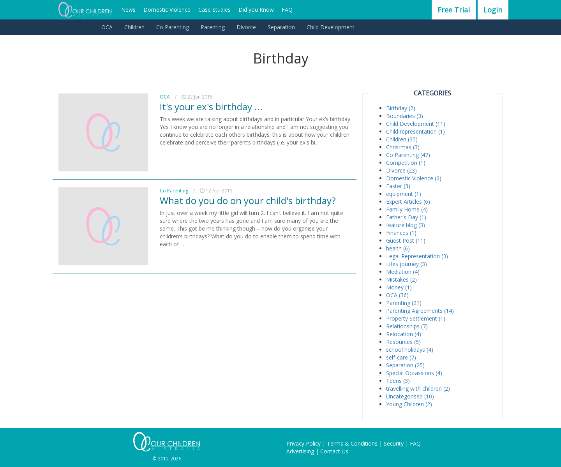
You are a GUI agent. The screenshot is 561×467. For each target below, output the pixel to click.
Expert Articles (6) (408, 201)
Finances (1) (401, 232)
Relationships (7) (407, 326)
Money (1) (399, 287)
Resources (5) (403, 341)
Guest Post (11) (405, 240)
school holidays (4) (409, 349)
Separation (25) (405, 365)
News (128, 9)
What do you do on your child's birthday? (248, 200)
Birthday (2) (400, 108)
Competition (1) (405, 162)
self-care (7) (401, 357)
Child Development (331, 27)
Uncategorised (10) (410, 396)
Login (492, 9)
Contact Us (334, 451)
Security (394, 443)
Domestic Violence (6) (413, 178)
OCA (107, 27)
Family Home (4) (407, 209)
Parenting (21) (404, 303)
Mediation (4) (403, 271)
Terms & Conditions (352, 443)
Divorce (246, 27)
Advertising (300, 451)
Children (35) (402, 139)
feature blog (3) (405, 225)
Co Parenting (172, 27)
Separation (281, 27)
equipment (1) (403, 193)
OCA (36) (397, 295)
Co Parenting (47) (408, 155)
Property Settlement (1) (415, 318)
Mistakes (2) (401, 279)
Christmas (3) (403, 147)
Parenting (213, 27)
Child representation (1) (415, 131)
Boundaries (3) (404, 116)
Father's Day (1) (406, 217)
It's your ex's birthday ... (211, 106)
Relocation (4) (403, 334)
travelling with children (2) (418, 388)
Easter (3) (398, 186)
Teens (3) (398, 380)
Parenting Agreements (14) (420, 310)
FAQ (287, 9)
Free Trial (454, 9)
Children (134, 27)
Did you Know (256, 9)
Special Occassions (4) (414, 373)
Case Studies (214, 9)
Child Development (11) (415, 123)
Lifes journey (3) (406, 264)
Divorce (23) (401, 170)
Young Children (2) (409, 404)
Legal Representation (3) (417, 256)
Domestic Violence (167, 9)
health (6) (398, 248)
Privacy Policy (303, 443)
